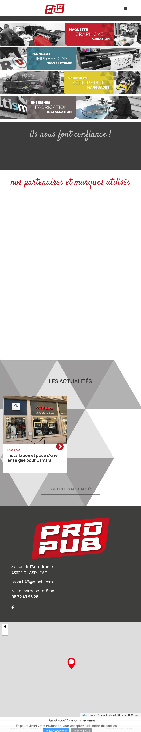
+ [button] (5, 627)
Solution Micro (84, 721)
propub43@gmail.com (32, 581)
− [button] (5, 632)
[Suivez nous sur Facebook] (12, 607)
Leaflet (84, 715)
